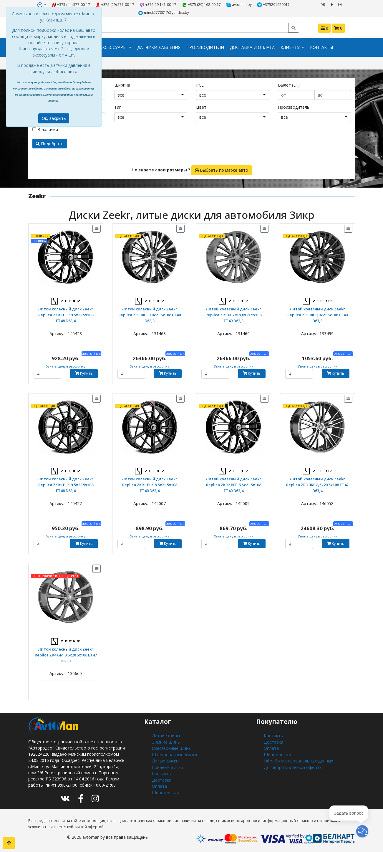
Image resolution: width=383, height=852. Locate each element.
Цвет (201, 107)
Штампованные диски (174, 754)
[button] (362, 831)
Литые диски (164, 760)
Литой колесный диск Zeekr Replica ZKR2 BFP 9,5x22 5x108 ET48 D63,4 (66, 314)
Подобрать (50, 143)
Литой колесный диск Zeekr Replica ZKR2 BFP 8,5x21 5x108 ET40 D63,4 (234, 484)
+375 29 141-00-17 (158, 4)
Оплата (159, 785)
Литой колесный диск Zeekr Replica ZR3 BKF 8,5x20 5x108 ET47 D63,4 (317, 484)
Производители (205, 47)
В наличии (45, 129)
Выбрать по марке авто (221, 170)
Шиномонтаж (165, 791)
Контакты (321, 47)
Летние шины (165, 735)
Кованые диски (167, 766)
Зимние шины (165, 741)
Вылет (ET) (289, 84)
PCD (200, 84)
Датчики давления (158, 47)
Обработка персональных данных (298, 760)
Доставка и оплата (252, 47)
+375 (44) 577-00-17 (70, 4)
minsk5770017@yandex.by (163, 12)
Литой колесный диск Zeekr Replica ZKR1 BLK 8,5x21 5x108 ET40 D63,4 (149, 484)
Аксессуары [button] (114, 47)
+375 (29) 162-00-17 (201, 4)
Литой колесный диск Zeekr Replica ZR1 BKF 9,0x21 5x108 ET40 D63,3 (149, 314)
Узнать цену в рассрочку (65, 366)
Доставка (161, 778)
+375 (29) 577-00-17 (115, 4)
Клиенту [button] (291, 47)
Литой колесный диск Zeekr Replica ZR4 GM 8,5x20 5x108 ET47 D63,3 (66, 654)
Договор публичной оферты (292, 766)
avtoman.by (239, 4)
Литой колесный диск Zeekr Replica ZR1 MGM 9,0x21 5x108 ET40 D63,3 (234, 314)
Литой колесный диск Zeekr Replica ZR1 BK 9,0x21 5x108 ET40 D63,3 (317, 314)
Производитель (293, 107)
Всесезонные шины (171, 747)
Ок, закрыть (54, 118)
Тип (118, 107)
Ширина (122, 84)
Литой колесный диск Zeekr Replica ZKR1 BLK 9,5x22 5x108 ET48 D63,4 (66, 484)
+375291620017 (273, 4)
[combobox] (150, 95)
